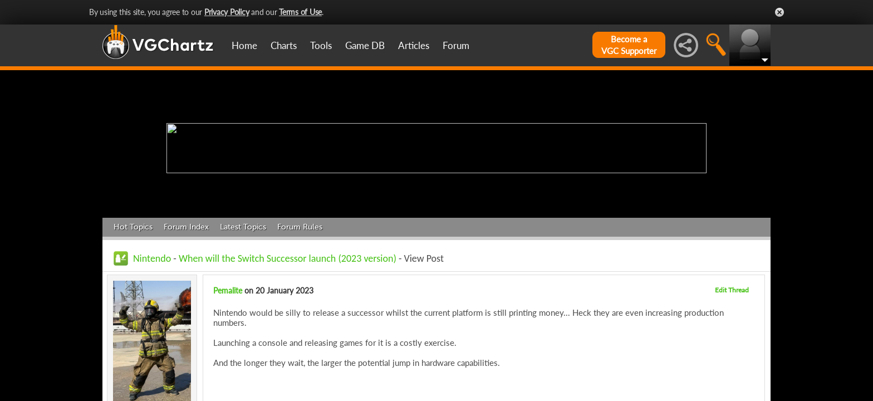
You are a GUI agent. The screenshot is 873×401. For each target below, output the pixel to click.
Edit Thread (732, 290)
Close (779, 12)
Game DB (365, 45)
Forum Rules (299, 227)
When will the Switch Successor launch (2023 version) (287, 258)
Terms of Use (300, 12)
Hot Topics (133, 227)
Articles (413, 45)
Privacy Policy (226, 12)
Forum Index (186, 227)
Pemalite (227, 290)
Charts (284, 45)
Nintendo (152, 258)
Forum (456, 45)
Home (244, 45)
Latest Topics (243, 227)
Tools (321, 45)
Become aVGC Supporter (628, 45)
